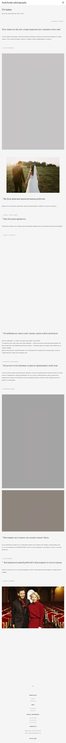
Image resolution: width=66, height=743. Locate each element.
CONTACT (33, 710)
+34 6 (33, 730)
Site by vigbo (33, 738)
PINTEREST (33, 722)
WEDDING (33, 701)
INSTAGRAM (33, 718)
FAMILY (33, 698)
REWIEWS (33, 708)
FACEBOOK (33, 720)
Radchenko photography (14, 2)
